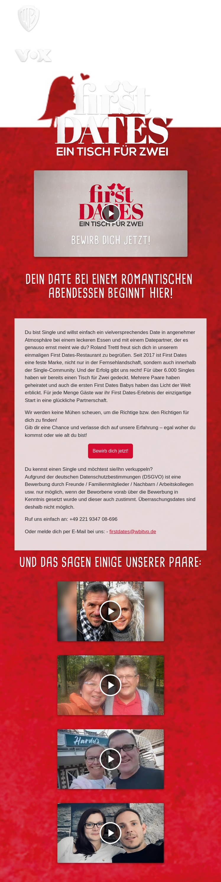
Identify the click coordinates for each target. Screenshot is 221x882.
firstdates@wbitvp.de (132, 531)
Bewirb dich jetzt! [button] (111, 450)
